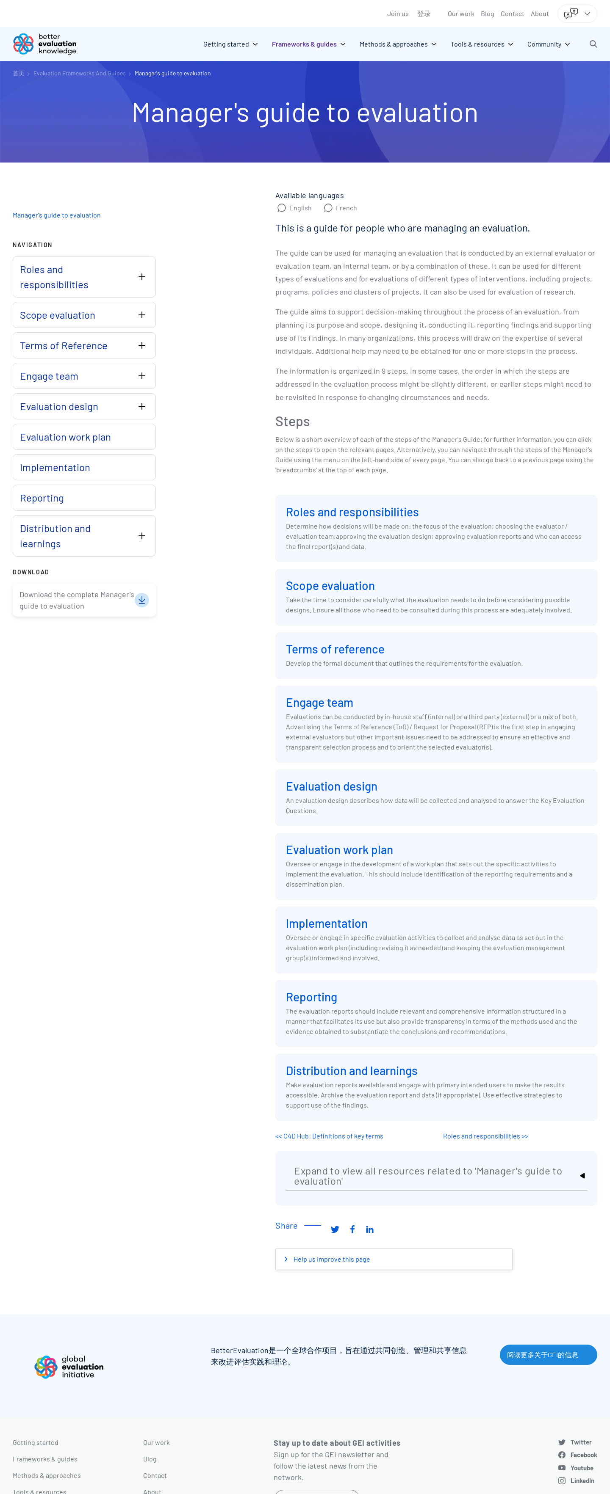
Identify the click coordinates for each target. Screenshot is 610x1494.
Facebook (584, 1454)
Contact (512, 13)
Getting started (35, 1442)
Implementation (327, 923)
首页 (19, 73)
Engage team (319, 702)
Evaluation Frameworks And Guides (79, 73)
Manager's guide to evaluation (173, 73)
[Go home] (51, 44)
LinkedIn (582, 1480)
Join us (398, 13)
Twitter (581, 1442)
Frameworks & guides (45, 1459)
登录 (424, 13)
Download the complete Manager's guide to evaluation (76, 600)
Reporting (311, 997)
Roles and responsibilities (352, 511)
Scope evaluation (330, 585)
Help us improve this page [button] (331, 1259)
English (300, 208)
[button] (593, 44)
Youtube (582, 1468)
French (346, 208)
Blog (487, 13)
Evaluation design (331, 786)
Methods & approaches (47, 1475)
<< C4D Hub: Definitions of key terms (329, 1136)
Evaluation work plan (339, 849)
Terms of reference (335, 649)
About (540, 13)
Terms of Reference (64, 345)
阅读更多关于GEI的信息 (542, 1355)
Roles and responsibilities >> (485, 1136)
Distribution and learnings (352, 1070)
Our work (461, 13)
